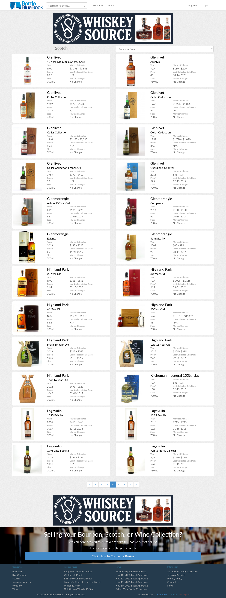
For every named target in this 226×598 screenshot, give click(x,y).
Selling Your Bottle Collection (131, 589)
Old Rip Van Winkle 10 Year (79, 589)
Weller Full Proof (73, 574)
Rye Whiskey (19, 574)
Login (205, 5)
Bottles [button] (98, 5)
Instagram (184, 594)
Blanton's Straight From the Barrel (82, 582)
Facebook (162, 594)
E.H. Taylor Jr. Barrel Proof (78, 578)
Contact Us (173, 582)
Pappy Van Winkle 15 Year (78, 571)
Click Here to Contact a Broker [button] (113, 556)
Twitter (173, 594)
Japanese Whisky (21, 582)
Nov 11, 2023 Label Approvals (132, 582)
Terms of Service (176, 574)
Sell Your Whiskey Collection (182, 571)
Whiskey (17, 585)
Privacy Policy (174, 578)
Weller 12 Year (72, 585)
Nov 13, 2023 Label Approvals (132, 574)
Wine (15, 589)
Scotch (16, 578)
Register (192, 5)
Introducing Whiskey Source (131, 571)
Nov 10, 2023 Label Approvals (132, 585)
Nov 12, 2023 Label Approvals (132, 578)
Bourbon (17, 571)
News (111, 5)
